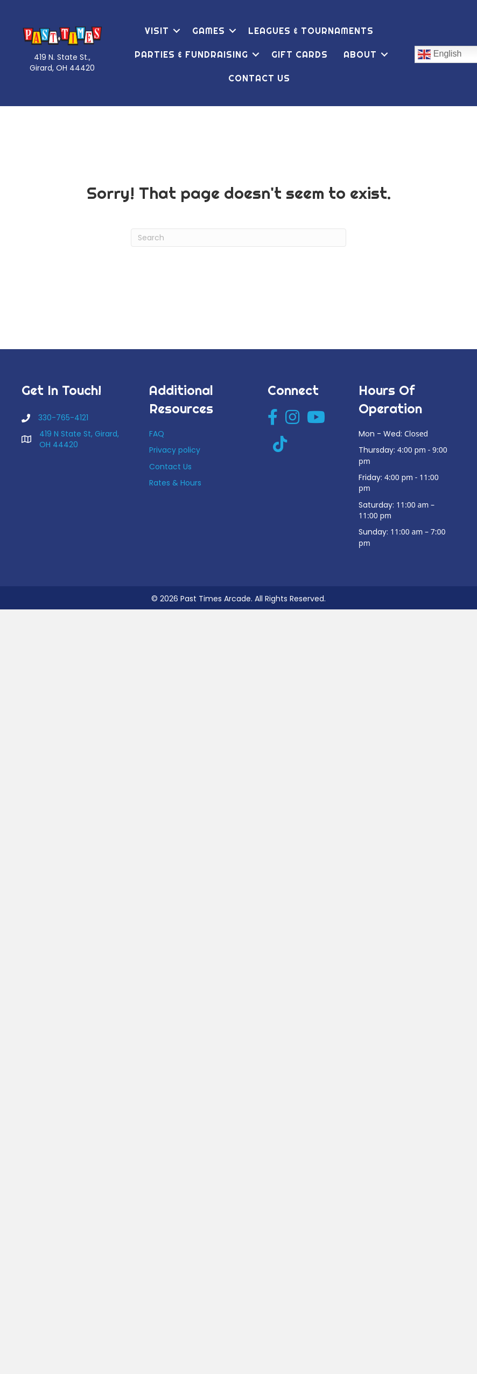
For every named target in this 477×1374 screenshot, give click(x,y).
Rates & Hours (175, 482)
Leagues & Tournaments (311, 30)
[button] (176, 31)
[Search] (238, 237)
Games (208, 30)
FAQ (156, 433)
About (360, 54)
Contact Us (259, 78)
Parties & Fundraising (191, 54)
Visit (157, 30)
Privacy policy (174, 450)
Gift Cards (299, 54)
